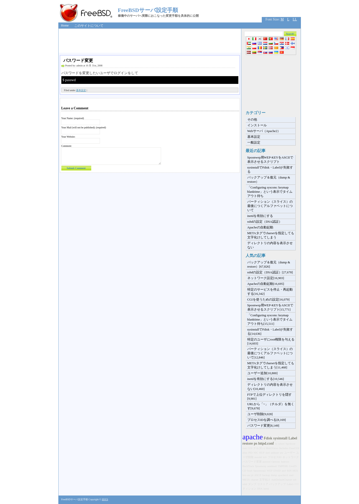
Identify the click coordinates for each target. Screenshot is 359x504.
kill (265, 457)
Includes (283, 448)
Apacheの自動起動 (260, 227)
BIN (289, 470)
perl (284, 470)
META (246, 479)
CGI (250, 448)
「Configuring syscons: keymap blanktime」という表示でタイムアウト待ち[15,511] (269, 320)
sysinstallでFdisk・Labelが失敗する (270, 169)
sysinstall (280, 438)
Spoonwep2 (259, 470)
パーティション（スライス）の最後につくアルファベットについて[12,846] (270, 353)
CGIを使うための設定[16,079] (268, 299)
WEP (269, 470)
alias (245, 452)
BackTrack (248, 466)
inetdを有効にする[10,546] (265, 379)
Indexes (285, 461)
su (276, 443)
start (291, 475)
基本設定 (81, 90)
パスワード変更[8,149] (263, 425)
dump (274, 475)
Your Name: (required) (72, 118)
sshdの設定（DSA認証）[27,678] (270, 272)
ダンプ (252, 484)
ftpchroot (290, 443)
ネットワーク (290, 457)
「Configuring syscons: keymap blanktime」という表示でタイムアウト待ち (269, 192)
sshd (245, 484)
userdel (258, 457)
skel (268, 452)
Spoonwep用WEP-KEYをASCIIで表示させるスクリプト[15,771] (270, 307)
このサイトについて (88, 25)
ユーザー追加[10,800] (262, 373)
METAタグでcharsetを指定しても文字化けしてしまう (270, 235)
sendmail (272, 466)
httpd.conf (266, 443)
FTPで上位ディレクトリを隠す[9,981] (269, 396)
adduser (275, 452)
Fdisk (268, 438)
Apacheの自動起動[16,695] (265, 284)
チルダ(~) (259, 448)
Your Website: (68, 136)
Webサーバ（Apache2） (264, 131)
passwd (266, 461)
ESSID (277, 470)
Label (292, 438)
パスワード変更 (78, 60)
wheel (281, 443)
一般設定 (253, 142)
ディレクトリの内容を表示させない (270, 245)
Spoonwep (260, 466)
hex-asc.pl (248, 475)
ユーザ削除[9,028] (260, 414)
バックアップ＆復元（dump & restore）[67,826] (268, 264)
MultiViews (272, 448)
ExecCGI (294, 448)
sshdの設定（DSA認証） (264, 221)
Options (275, 461)
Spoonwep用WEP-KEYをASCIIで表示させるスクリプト (270, 160)
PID (250, 452)
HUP (262, 452)
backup (266, 475)
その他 (252, 119)
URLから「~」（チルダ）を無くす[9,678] (270, 406)
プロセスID (274, 457)
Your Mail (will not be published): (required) (83, 127)
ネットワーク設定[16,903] (265, 278)
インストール (257, 125)
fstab (249, 470)
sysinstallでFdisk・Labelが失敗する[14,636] (270, 332)
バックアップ (277, 484)
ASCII (257, 475)
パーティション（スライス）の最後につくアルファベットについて (270, 206)
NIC (256, 452)
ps (255, 443)
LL (295, 19)
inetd (266, 488)
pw (281, 452)
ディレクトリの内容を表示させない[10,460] (270, 387)
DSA (260, 488)
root (245, 448)
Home (65, 25)
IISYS (105, 499)
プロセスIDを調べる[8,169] (266, 420)
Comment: (66, 146)
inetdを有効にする (260, 216)
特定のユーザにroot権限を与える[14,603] (271, 341)
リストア (262, 484)
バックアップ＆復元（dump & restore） (268, 179)
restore (248, 443)
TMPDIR (283, 466)
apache (253, 437)
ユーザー (289, 452)
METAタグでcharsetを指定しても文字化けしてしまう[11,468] (270, 365)
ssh (294, 479)
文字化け (264, 479)
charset (254, 479)
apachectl (283, 475)
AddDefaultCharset (281, 479)
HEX (295, 470)
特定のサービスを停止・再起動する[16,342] (270, 292)
